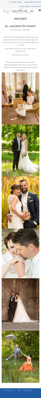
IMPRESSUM (28, 390)
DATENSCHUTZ (8, 390)
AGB (18, 390)
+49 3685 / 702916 (15, 2)
